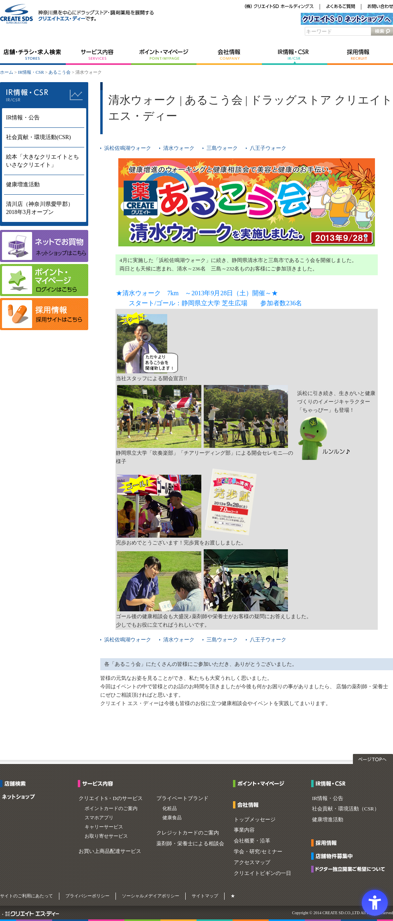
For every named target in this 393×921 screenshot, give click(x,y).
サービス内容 (98, 55)
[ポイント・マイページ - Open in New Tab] (260, 785)
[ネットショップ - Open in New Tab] (18, 798)
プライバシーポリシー (87, 895)
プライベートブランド (182, 798)
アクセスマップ (252, 862)
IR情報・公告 (23, 118)
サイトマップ (205, 895)
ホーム (6, 72)
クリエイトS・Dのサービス (111, 798)
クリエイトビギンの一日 (262, 873)
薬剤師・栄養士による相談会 (190, 843)
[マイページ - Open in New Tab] (44, 294)
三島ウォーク (222, 148)
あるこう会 (60, 72)
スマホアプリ (99, 817)
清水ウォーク (178, 148)
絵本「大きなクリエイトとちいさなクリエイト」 (42, 161)
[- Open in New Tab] (44, 328)
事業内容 (244, 830)
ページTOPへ (373, 759)
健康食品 (172, 817)
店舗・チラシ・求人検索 (33, 55)
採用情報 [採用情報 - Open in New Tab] (360, 55)
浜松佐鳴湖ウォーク (127, 148)
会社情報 (229, 55)
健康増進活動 (23, 184)
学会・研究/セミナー (258, 851)
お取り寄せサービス (106, 836)
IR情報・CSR (294, 55)
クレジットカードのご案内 (187, 833)
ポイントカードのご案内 (111, 808)
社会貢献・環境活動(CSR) (38, 137)
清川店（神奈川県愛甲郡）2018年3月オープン (39, 208)
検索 (382, 31)
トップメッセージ (255, 819)
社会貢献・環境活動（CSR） (345, 809)
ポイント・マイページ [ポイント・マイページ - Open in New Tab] (163, 55)
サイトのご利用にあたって (26, 895)
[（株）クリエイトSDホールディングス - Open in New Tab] (279, 7)
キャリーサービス (104, 827)
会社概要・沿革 (252, 841)
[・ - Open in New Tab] (2, 914)
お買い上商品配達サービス (110, 851)
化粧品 (169, 808)
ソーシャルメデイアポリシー (150, 895)
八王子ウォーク (268, 148)
